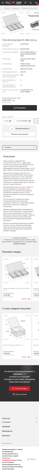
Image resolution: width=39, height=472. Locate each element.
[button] (19, 388)
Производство (7, 431)
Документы (6, 435)
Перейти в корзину (19, 243)
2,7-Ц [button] (7, 121)
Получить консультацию (19, 134)
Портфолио (6, 426)
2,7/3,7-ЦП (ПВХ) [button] (24, 121)
